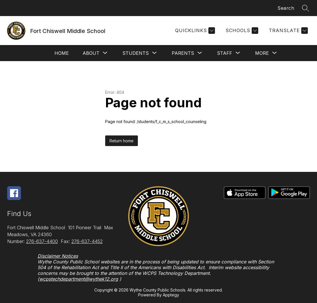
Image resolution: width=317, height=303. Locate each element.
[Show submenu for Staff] (224, 53)
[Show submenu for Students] (135, 53)
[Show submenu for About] (91, 53)
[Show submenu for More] (262, 53)
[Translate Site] (287, 30)
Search (285, 8)
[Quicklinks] (194, 30)
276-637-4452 (87, 241)
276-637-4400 (42, 241)
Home (61, 53)
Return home (121, 140)
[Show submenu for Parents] (183, 53)
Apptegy (171, 294)
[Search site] (305, 8)
